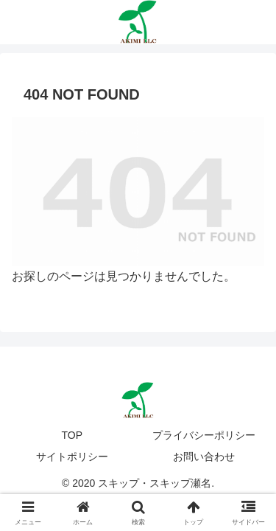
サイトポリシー (72, 456)
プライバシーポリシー (203, 435)
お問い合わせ (204, 456)
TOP (71, 435)
